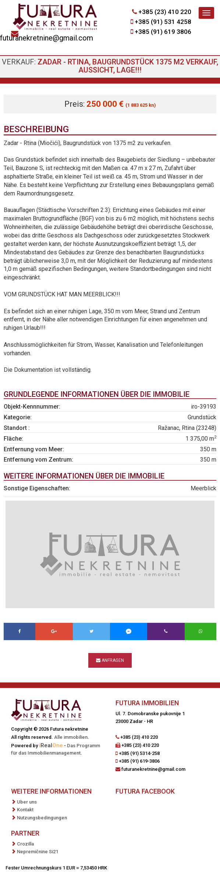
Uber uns (27, 802)
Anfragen (110, 660)
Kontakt (25, 809)
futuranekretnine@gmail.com (46, 37)
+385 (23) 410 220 (164, 11)
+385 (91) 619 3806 (163, 31)
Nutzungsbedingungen (42, 817)
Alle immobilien (71, 737)
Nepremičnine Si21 (37, 851)
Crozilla (25, 844)
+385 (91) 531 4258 (163, 21)
